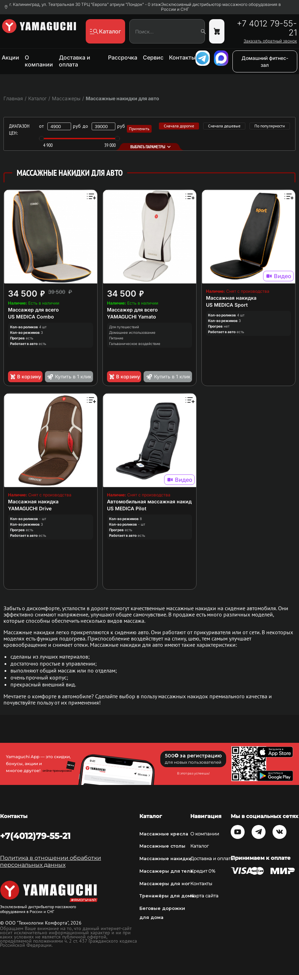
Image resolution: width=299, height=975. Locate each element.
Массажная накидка (231, 298)
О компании (39, 61)
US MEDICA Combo (31, 317)
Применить (139, 128)
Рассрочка (122, 57)
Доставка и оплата (74, 61)
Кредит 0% (202, 871)
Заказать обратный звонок (270, 41)
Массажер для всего (33, 310)
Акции (10, 57)
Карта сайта (204, 895)
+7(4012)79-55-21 (35, 836)
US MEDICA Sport (227, 305)
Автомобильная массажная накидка (152, 501)
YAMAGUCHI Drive (30, 508)
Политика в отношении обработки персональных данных (50, 861)
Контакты (182, 57)
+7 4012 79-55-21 (267, 28)
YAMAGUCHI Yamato (131, 317)
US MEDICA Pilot (126, 508)
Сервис (153, 57)
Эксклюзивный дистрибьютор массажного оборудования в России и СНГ (221, 7)
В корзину (25, 376)
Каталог (199, 846)
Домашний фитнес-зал (265, 61)
